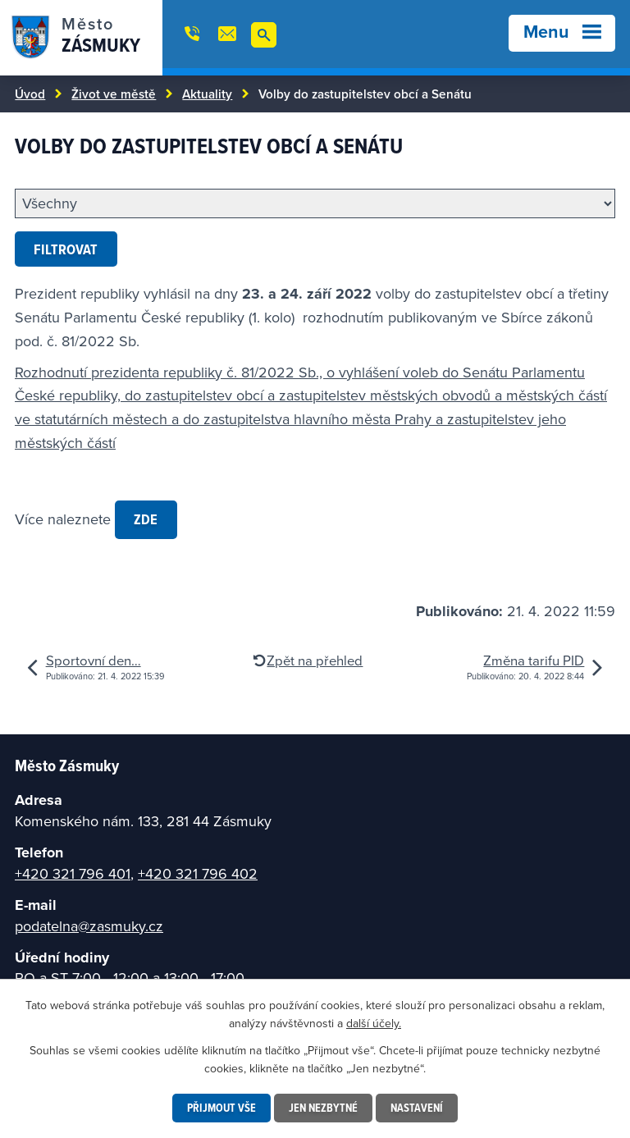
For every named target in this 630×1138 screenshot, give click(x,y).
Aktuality (207, 94)
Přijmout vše (221, 1107)
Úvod (30, 94)
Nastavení (416, 1107)
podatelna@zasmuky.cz (89, 926)
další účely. (373, 1023)
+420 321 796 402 (198, 873)
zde (146, 519)
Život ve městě (113, 94)
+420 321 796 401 (72, 873)
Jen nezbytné (323, 1107)
